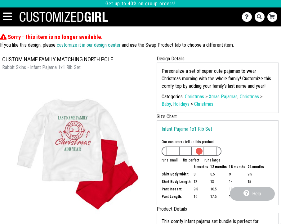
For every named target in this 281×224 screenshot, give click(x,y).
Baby (166, 104)
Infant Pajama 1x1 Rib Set (187, 129)
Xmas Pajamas (223, 97)
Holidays (181, 104)
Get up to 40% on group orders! (140, 4)
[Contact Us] (248, 17)
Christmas (194, 97)
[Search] (261, 17)
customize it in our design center (89, 45)
